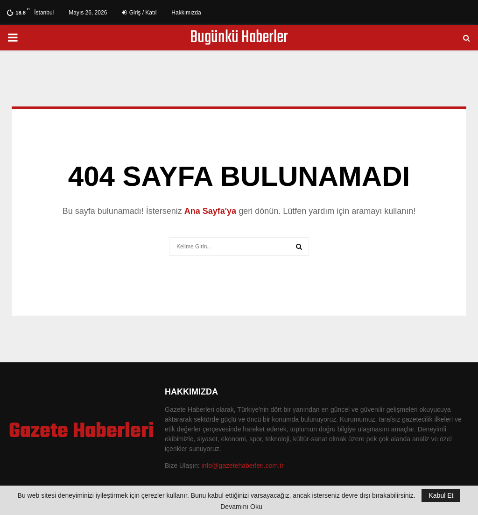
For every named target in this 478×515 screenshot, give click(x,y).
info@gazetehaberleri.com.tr (243, 465)
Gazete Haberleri (81, 432)
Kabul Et (441, 495)
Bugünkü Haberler (239, 37)
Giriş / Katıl (139, 12)
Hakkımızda (186, 12)
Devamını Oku (241, 506)
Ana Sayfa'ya (210, 211)
